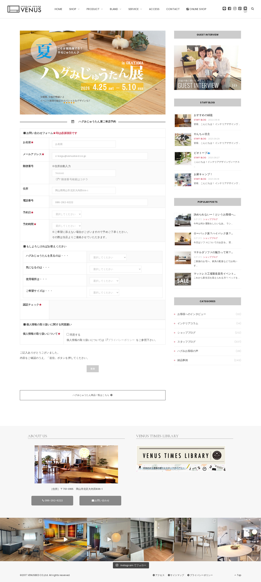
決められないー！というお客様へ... (215, 214)
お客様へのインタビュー (191, 314)
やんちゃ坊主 (202, 134)
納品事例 (182, 360)
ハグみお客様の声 (187, 351)
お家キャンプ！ (203, 174)
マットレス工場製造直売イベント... (215, 274)
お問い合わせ (100, 500)
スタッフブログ (186, 342)
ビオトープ (202, 153)
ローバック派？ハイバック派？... (213, 233)
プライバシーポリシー (120, 340)
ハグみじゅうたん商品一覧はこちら (93, 395)
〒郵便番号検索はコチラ (72, 179)
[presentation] (81, 310)
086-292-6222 (52, 500)
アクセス (158, 575)
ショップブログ (210, 219)
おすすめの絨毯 (203, 115)
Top (237, 575)
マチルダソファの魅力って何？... (213, 252)
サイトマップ (175, 575)
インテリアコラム (187, 323)
